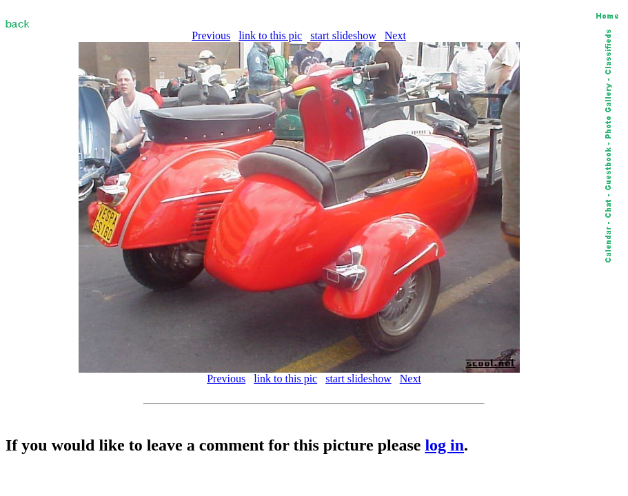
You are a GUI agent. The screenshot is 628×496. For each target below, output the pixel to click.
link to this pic (270, 35)
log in (444, 445)
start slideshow (343, 35)
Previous (211, 35)
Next (395, 35)
